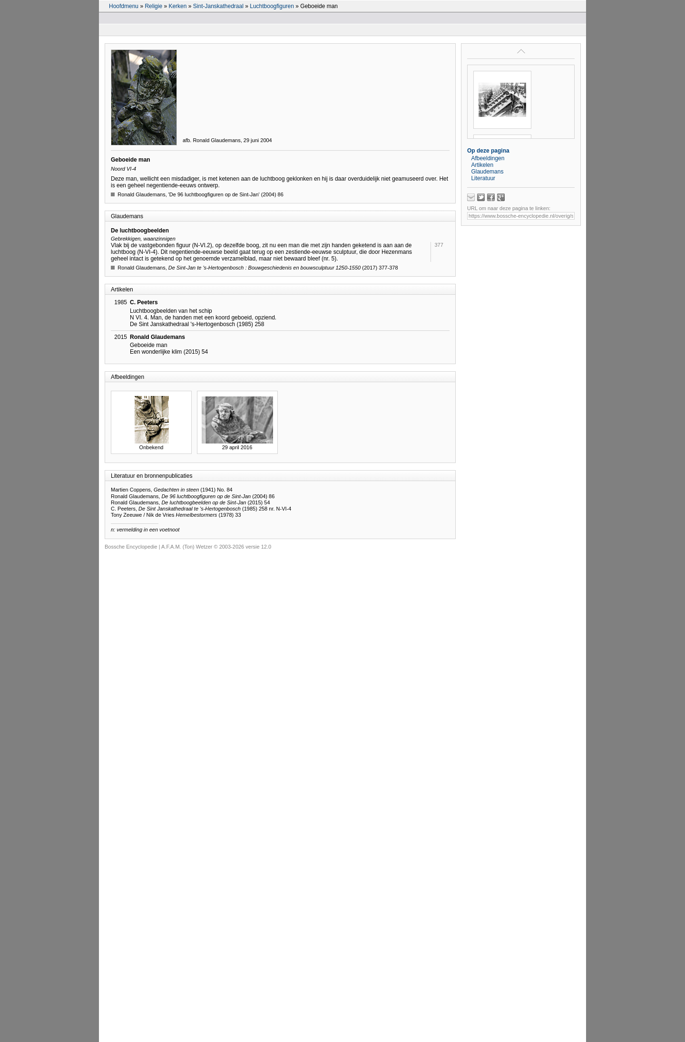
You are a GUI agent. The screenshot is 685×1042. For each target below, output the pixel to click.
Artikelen (482, 165)
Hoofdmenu (123, 6)
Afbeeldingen (487, 158)
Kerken (177, 6)
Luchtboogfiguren (272, 6)
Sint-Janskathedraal (218, 6)
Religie (153, 6)
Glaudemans (487, 171)
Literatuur (483, 178)
